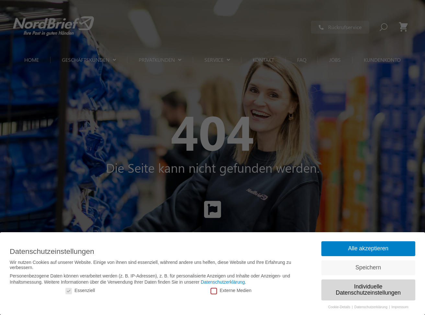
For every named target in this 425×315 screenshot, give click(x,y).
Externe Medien (231, 290)
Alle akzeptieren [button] (368, 248)
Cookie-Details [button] (339, 307)
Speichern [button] (368, 267)
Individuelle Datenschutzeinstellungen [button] (368, 289)
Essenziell (80, 290)
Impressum (400, 307)
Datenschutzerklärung (223, 282)
